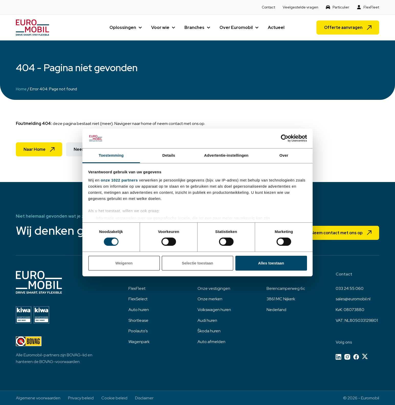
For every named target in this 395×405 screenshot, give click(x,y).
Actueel (276, 27)
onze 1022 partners (119, 180)
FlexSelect (138, 299)
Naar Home (35, 149)
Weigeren (124, 263)
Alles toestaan (271, 263)
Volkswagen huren (214, 309)
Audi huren (207, 320)
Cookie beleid (114, 398)
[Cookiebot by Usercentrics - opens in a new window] (284, 138)
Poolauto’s (138, 331)
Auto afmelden (211, 341)
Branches (194, 27)
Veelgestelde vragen (300, 7)
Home (21, 89)
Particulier (341, 7)
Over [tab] (283, 155)
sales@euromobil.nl (353, 299)
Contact (268, 7)
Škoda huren (209, 331)
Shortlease (138, 320)
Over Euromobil (236, 27)
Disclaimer (144, 398)
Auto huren (138, 309)
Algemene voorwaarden (38, 398)
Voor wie (160, 27)
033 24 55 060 (350, 288)
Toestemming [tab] (111, 155)
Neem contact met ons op (337, 233)
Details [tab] (168, 155)
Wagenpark (139, 341)
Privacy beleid (81, 398)
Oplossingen (122, 27)
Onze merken (210, 299)
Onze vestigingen (214, 288)
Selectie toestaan (197, 263)
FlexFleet (371, 7)
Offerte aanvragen (343, 27)
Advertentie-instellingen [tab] (226, 155)
